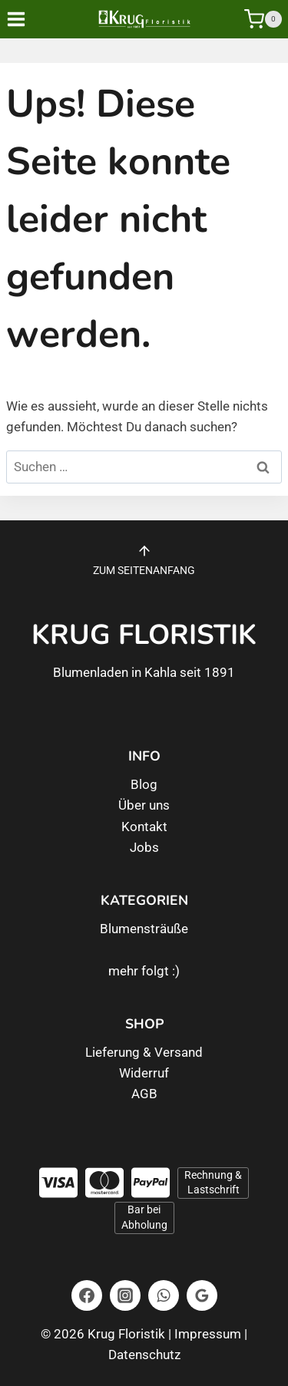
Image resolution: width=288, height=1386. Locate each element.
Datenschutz (144, 1354)
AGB (144, 1093)
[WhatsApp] (163, 1295)
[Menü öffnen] (27, 19)
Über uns (144, 805)
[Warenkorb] (263, 19)
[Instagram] (125, 1295)
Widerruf (144, 1073)
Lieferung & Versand (144, 1052)
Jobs (144, 847)
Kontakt (144, 826)
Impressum (207, 1333)
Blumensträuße (144, 928)
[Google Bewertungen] (202, 1295)
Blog (144, 784)
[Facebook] (86, 1295)
